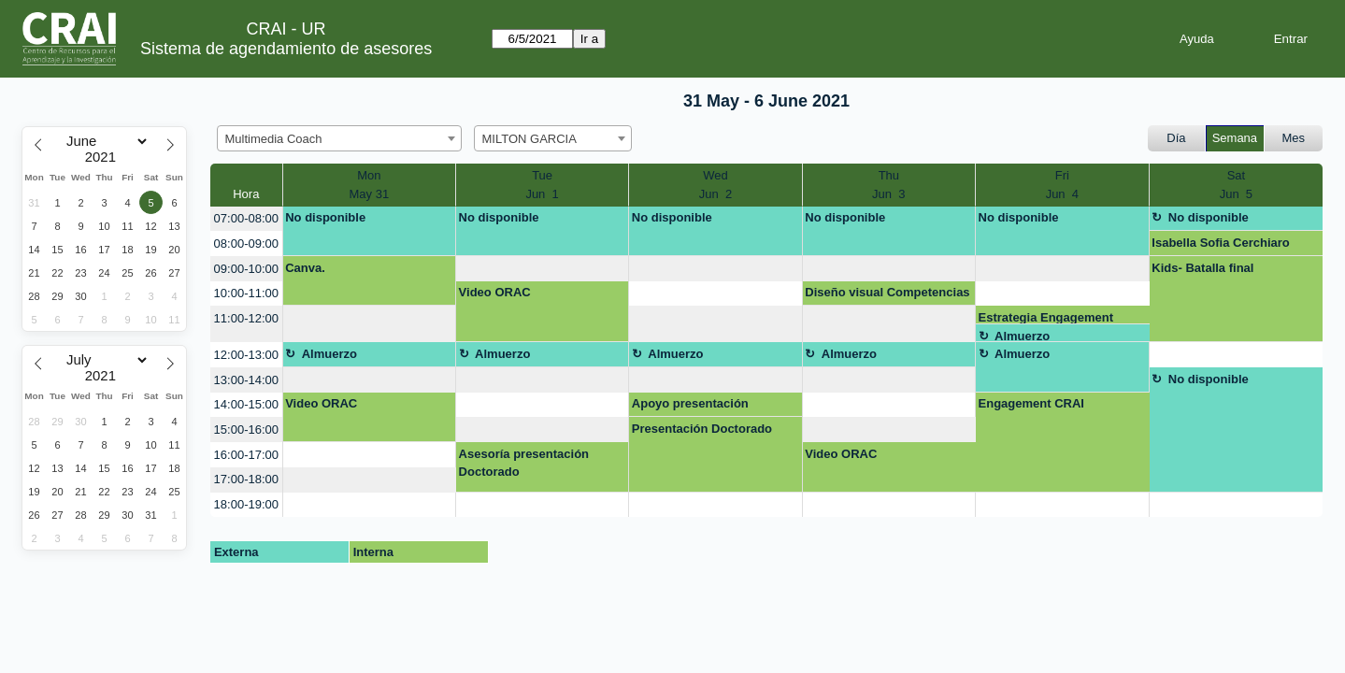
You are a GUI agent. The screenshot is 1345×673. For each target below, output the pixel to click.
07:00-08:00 (246, 218)
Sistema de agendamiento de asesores (286, 48)
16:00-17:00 (246, 455)
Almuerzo (1022, 336)
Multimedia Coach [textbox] (273, 139)
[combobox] (339, 138)
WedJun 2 (715, 184)
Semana (1234, 138)
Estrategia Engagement (1046, 317)
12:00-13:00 (246, 355)
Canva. (305, 268)
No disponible (325, 217)
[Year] (104, 157)
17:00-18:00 (246, 479)
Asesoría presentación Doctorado (524, 463)
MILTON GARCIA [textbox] (529, 139)
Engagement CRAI (1031, 403)
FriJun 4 (1062, 184)
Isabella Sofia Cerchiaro (1220, 243)
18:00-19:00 (246, 504)
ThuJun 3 (888, 184)
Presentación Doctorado (702, 429)
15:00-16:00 (246, 429)
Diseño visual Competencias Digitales (887, 295)
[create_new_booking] (542, 268)
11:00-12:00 (246, 318)
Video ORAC (495, 292)
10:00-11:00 (246, 293)
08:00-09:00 (246, 243)
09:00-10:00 (246, 269)
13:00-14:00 (246, 380)
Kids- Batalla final (1202, 268)
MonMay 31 (369, 184)
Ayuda (1197, 39)
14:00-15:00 (246, 404)
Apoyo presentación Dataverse (690, 406)
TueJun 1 (541, 184)
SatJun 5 (1236, 184)
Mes (1294, 138)
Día (1175, 138)
